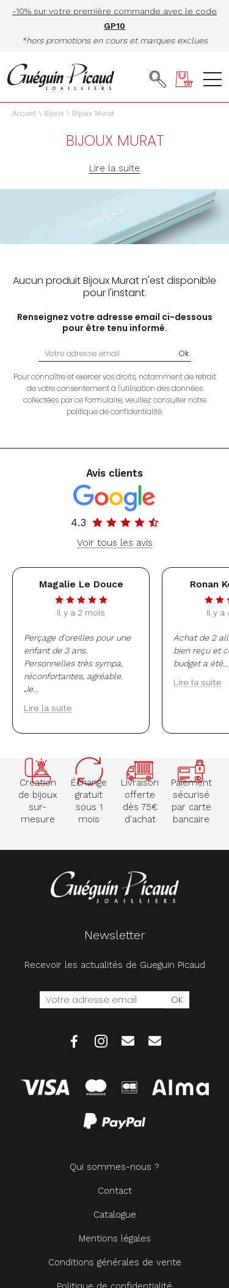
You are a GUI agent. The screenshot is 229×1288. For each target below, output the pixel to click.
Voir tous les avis (115, 542)
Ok (183, 353)
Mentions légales (115, 1238)
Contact (115, 1190)
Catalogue (114, 1214)
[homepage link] (60, 76)
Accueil (24, 113)
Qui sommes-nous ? (114, 1166)
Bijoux (54, 113)
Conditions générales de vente (114, 1262)
